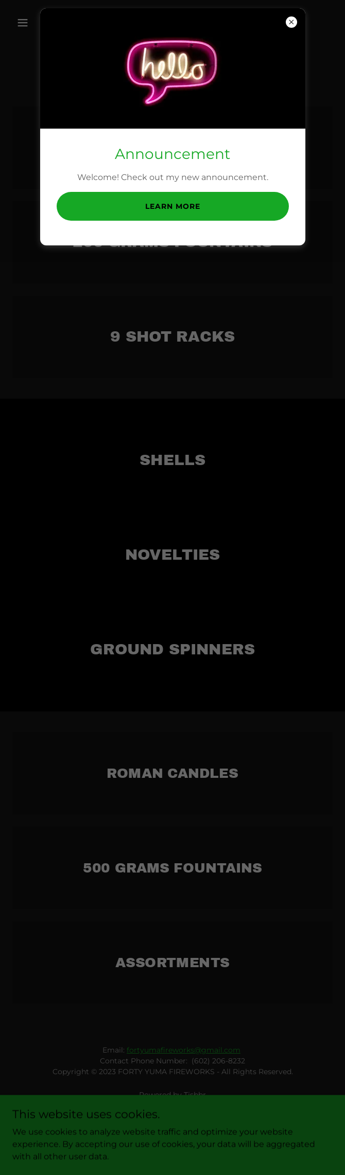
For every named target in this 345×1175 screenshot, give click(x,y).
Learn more (172, 206)
